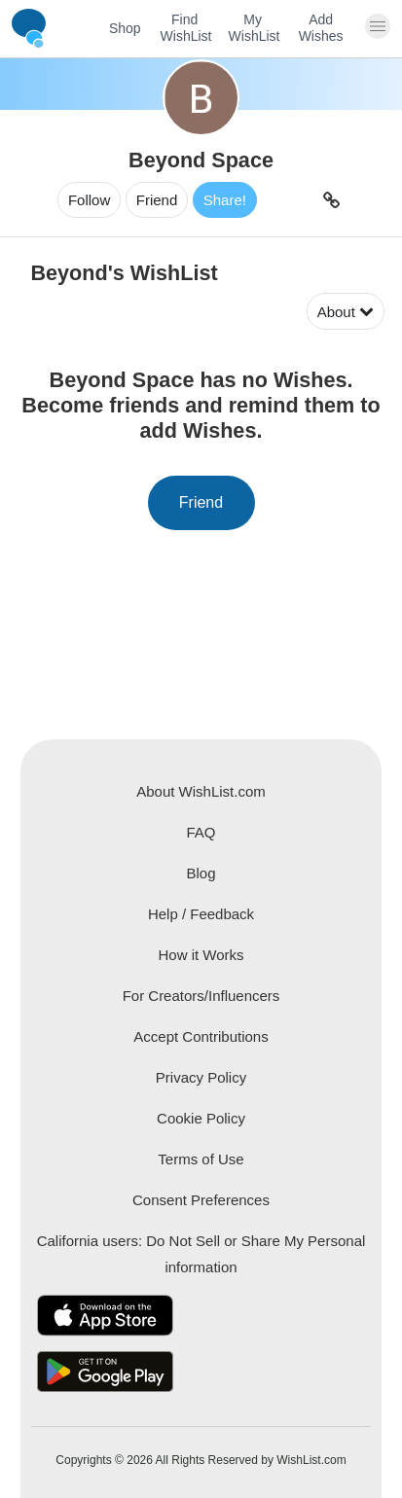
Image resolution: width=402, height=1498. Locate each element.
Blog (200, 873)
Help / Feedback (201, 914)
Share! (224, 200)
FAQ (200, 832)
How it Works (200, 954)
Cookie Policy (201, 1118)
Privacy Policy (201, 1077)
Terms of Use (200, 1159)
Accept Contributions (200, 1036)
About (345, 311)
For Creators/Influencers (201, 995)
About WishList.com (201, 791)
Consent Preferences (201, 1200)
